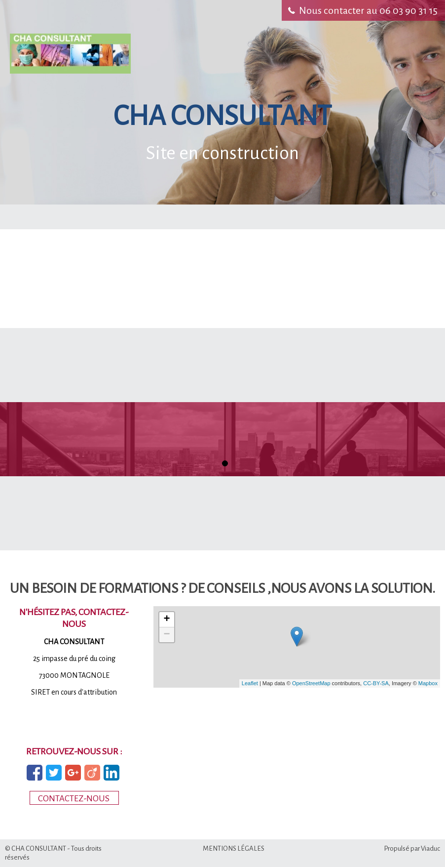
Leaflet (250, 683)
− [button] (167, 634)
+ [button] (167, 619)
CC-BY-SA (376, 683)
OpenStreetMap (311, 683)
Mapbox (428, 683)
